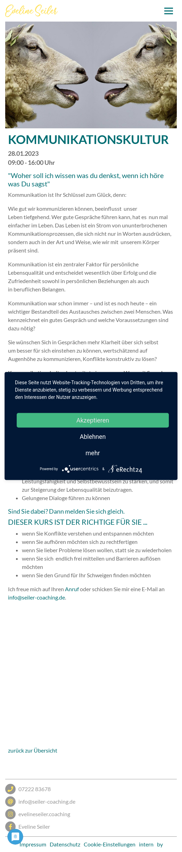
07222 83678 (28, 789)
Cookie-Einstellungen (109, 844)
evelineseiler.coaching (37, 814)
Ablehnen (93, 436)
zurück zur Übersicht (32, 750)
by (160, 844)
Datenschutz (65, 844)
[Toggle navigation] (168, 11)
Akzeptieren (92, 420)
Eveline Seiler (27, 826)
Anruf (72, 589)
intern (146, 844)
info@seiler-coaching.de (36, 597)
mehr (92, 453)
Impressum (32, 844)
